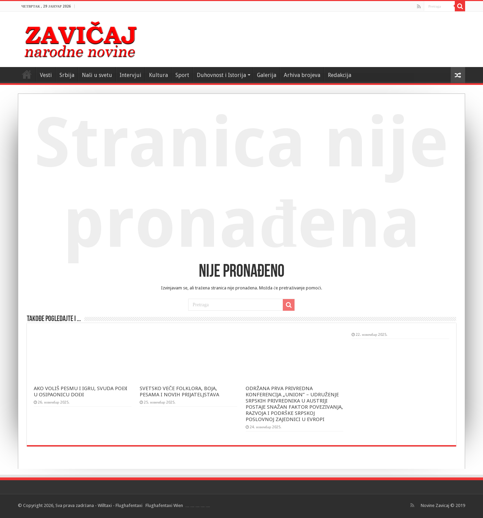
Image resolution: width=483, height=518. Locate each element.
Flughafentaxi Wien (164, 505)
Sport (182, 75)
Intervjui (130, 75)
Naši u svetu (97, 75)
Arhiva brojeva (302, 75)
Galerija (266, 75)
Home (27, 74)
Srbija (67, 75)
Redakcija (339, 75)
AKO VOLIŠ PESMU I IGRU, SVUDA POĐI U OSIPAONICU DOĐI (80, 391)
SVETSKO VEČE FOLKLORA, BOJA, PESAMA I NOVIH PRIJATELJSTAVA (179, 391)
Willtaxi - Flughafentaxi (120, 505)
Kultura (158, 75)
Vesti (46, 75)
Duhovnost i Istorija (221, 75)
